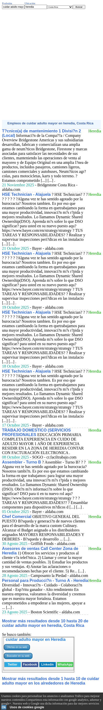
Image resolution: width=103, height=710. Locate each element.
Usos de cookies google (27, 707)
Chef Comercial (16, 516)
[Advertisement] (51, 64)
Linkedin (47, 664)
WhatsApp (65, 664)
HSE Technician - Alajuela (26, 194)
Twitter (12, 664)
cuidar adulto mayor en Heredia (36, 639)
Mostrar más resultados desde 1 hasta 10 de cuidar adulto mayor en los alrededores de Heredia (50, 681)
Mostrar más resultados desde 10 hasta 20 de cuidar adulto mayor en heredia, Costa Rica (45, 623)
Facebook (30, 664)
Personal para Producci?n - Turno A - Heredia (45, 580)
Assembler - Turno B (21, 462)
